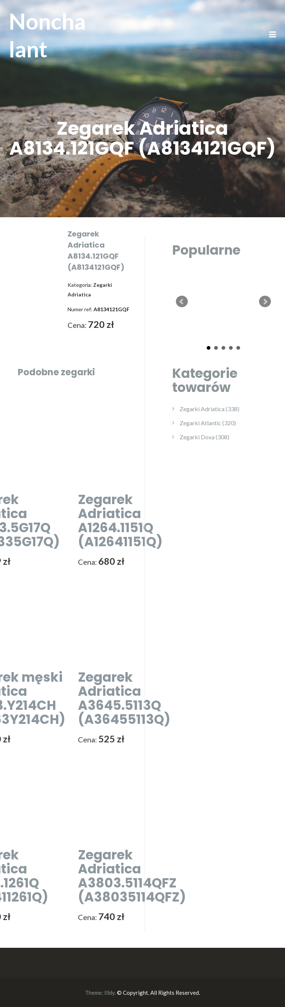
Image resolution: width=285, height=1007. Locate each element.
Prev (182, 302)
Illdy (109, 992)
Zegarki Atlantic (208, 422)
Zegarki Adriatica (209, 408)
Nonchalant (47, 35)
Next (265, 302)
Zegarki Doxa (204, 436)
